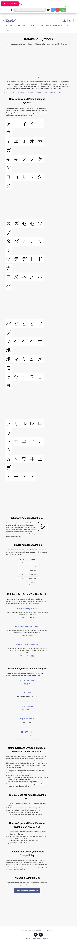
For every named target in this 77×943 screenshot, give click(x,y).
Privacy (28, 938)
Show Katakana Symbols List (27, 891)
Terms (38, 938)
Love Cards (52, 92)
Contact (44, 938)
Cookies (34, 938)
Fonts (60, 92)
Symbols (9, 25)
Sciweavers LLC (44, 930)
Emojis (31, 25)
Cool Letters (30, 92)
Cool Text (57, 25)
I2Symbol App (10, 4)
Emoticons (20, 25)
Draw (48, 25)
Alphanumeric (21, 92)
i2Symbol (6, 21)
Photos (40, 25)
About (48, 938)
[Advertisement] (38, 61)
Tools (66, 25)
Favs (8, 30)
